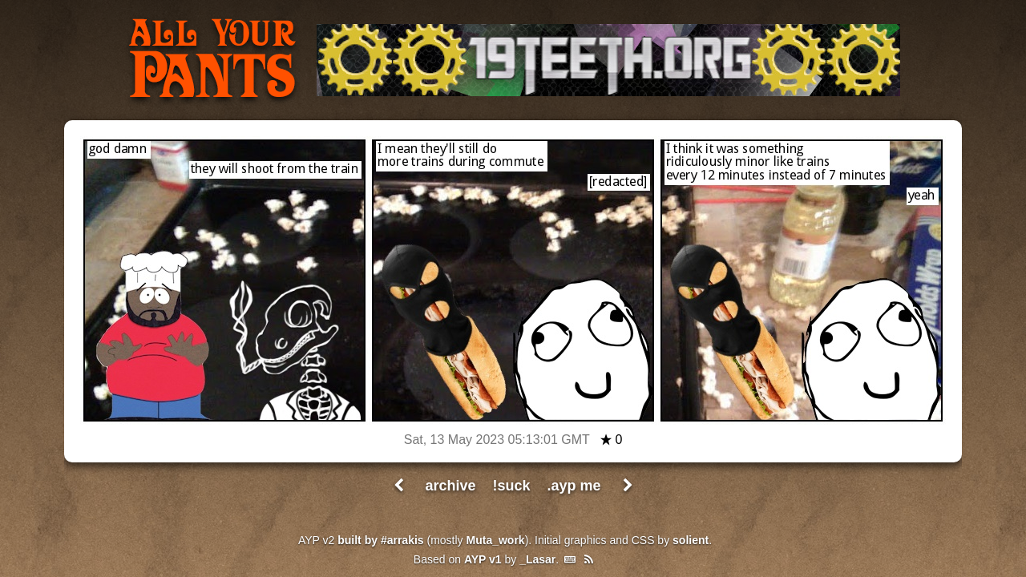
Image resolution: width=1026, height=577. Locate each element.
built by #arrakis (380, 540)
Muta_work (496, 540)
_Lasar (537, 559)
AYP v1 (483, 559)
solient (691, 540)
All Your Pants (212, 61)
